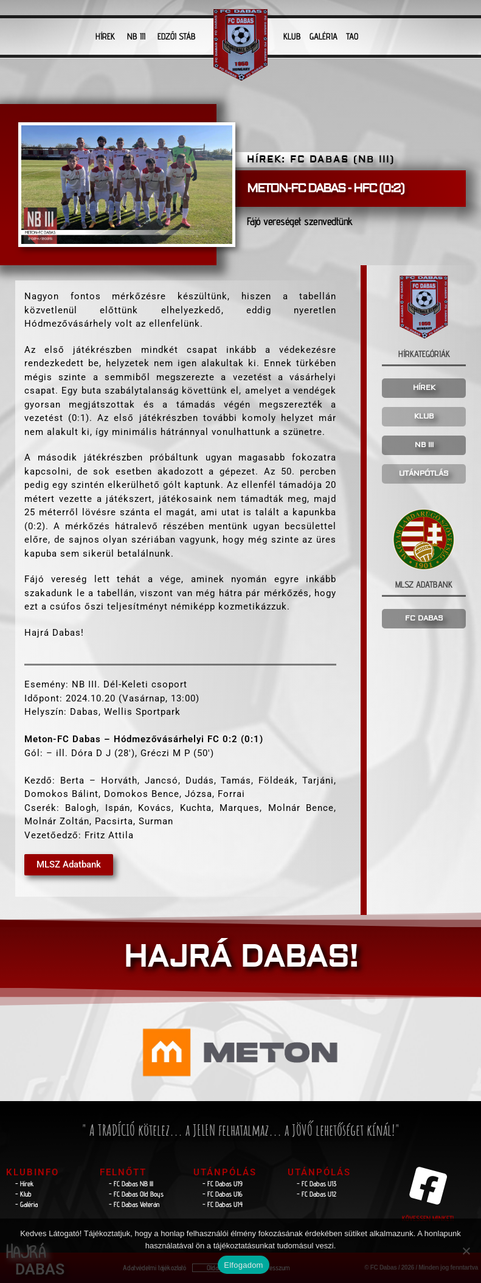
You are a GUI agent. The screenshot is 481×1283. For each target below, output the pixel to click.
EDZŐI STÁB (176, 36)
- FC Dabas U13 (316, 1183)
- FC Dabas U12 (316, 1193)
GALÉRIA (323, 36)
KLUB (292, 36)
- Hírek (24, 1183)
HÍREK (105, 36)
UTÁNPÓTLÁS (424, 473)
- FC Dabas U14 (222, 1204)
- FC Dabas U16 (222, 1193)
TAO (352, 36)
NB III (136, 36)
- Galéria (26, 1204)
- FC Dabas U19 (222, 1183)
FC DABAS (424, 618)
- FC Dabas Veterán (134, 1204)
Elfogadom (243, 1265)
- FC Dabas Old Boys (136, 1193)
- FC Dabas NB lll (131, 1183)
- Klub (23, 1193)
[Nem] (466, 1251)
